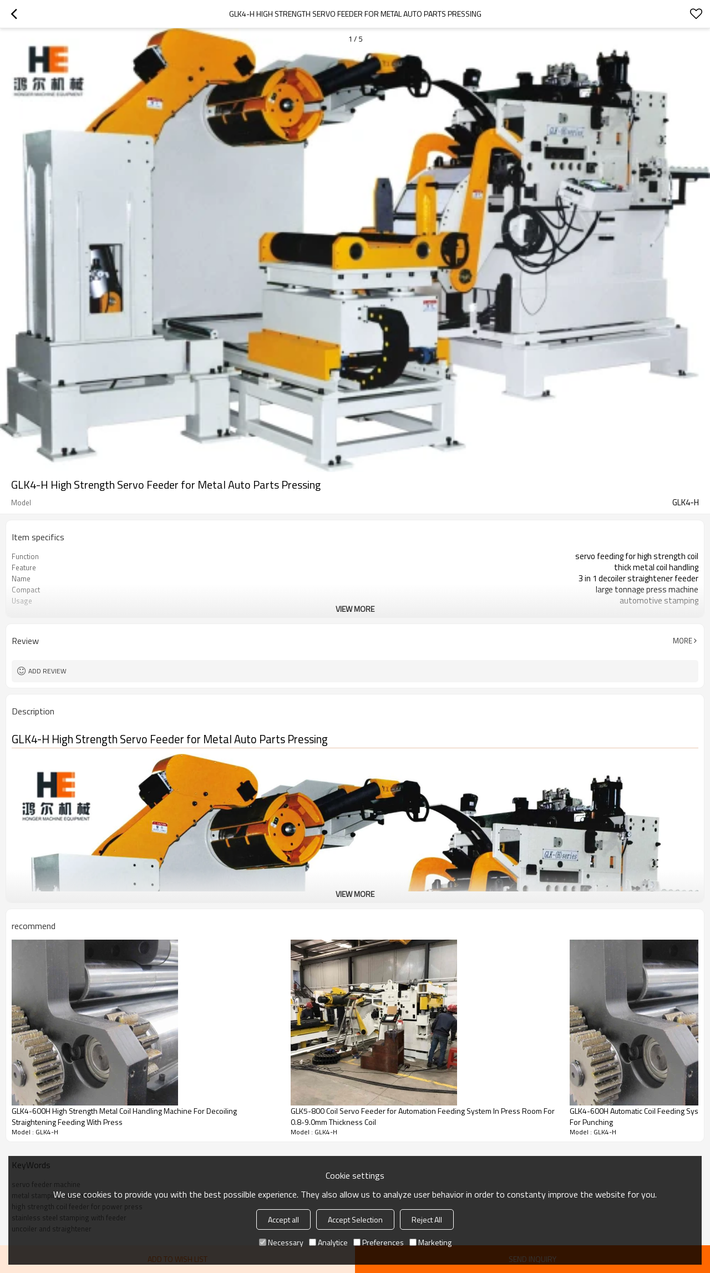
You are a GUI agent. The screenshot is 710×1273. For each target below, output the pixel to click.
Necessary (281, 1242)
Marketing (430, 1242)
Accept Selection (355, 1219)
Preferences (378, 1242)
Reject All (427, 1219)
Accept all (283, 1219)
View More (355, 609)
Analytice (328, 1242)
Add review (47, 671)
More (682, 640)
